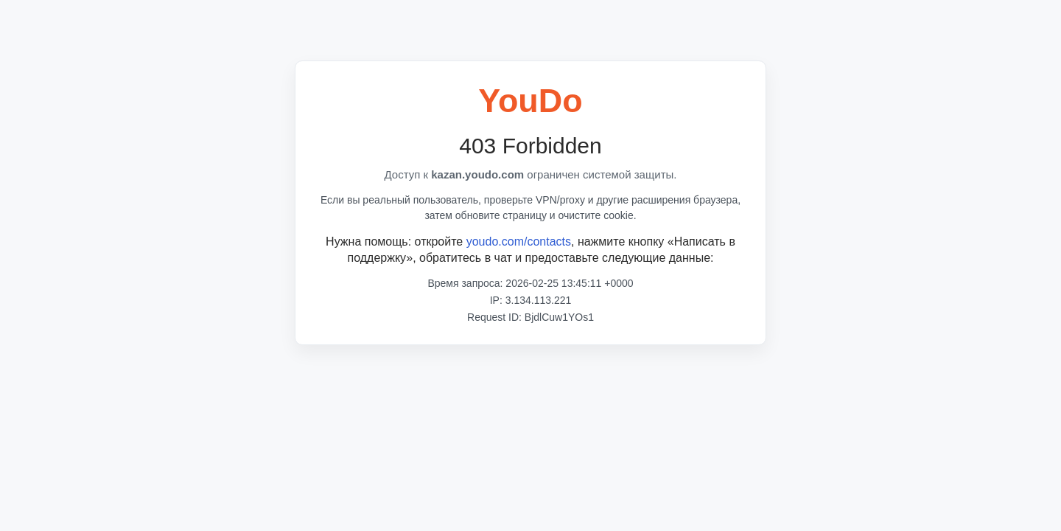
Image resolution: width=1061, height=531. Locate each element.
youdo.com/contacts (518, 241)
